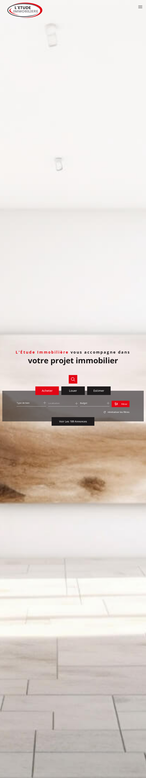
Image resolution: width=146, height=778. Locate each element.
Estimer (98, 391)
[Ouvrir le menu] (141, 6)
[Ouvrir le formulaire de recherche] (120, 404)
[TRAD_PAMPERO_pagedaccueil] (25, 17)
